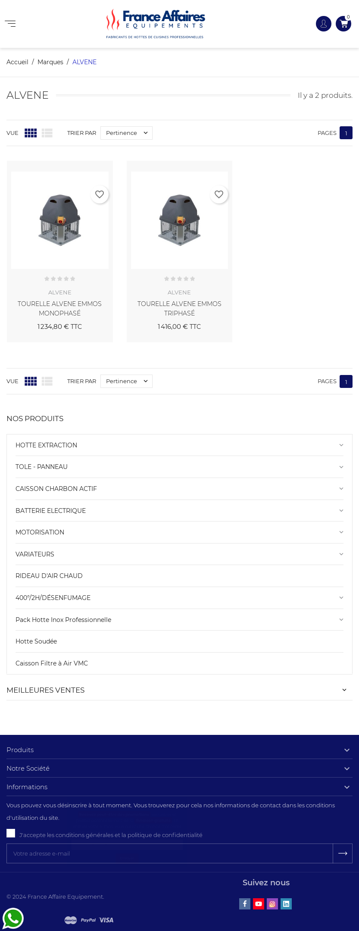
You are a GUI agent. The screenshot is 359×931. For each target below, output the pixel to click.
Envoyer (127, 908)
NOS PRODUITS (34, 418)
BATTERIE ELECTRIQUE (51, 511)
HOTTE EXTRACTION (46, 445)
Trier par (81, 132)
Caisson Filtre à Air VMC (52, 663)
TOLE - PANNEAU (42, 467)
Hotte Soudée (36, 641)
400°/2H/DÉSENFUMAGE (53, 598)
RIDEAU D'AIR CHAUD (49, 576)
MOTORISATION (40, 532)
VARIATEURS (35, 554)
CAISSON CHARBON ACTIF (56, 489)
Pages (327, 132)
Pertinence (129, 133)
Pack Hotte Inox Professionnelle (63, 620)
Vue (12, 132)
